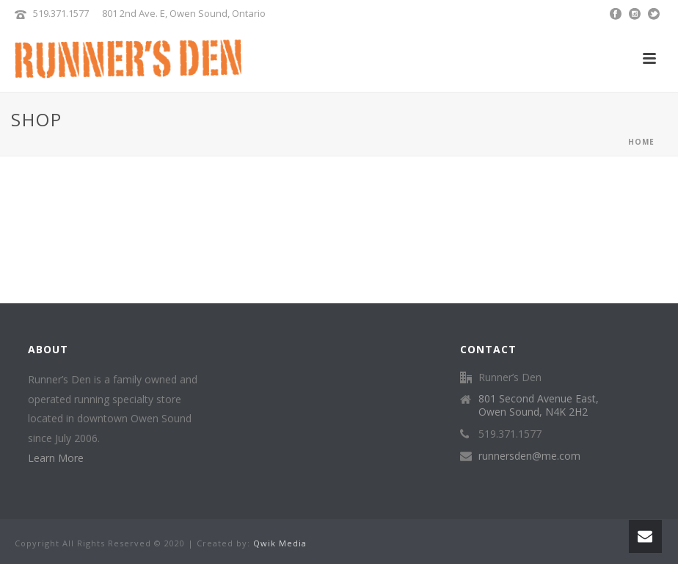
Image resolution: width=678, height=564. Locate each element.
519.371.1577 (61, 13)
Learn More (56, 458)
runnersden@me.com (529, 456)
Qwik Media (280, 543)
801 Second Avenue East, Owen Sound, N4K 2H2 (538, 405)
